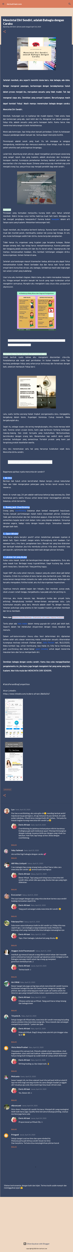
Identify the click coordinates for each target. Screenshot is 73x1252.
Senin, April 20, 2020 (22, 810)
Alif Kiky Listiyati (19, 863)
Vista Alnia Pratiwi (19, 1047)
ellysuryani (16, 1105)
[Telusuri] (69, 4)
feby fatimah (17, 850)
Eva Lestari (16, 895)
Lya (12, 809)
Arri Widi (15, 982)
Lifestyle (7, 789)
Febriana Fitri (17, 921)
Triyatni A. (16, 1016)
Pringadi (15, 1134)
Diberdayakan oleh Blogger (36, 1243)
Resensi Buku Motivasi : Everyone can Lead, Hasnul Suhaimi (38, 617)
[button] (4, 31)
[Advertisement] (36, 1220)
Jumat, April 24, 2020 (38, 966)
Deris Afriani (24, 824)
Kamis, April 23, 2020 (28, 1076)
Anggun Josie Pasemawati (23, 951)
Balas (14, 845)
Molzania (15, 1076)
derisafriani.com (14, 4)
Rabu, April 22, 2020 (38, 905)
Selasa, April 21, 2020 (35, 863)
